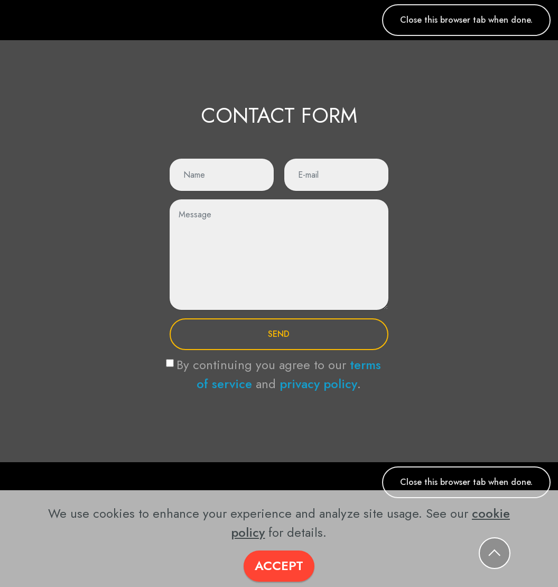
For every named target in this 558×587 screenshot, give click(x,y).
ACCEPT (279, 565)
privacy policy (318, 383)
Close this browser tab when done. (466, 20)
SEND (279, 334)
